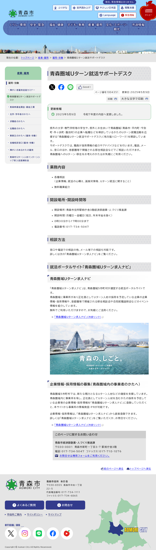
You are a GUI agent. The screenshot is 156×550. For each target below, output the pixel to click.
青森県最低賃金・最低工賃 (22, 107)
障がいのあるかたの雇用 (22, 150)
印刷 (110, 99)
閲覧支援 (129, 8)
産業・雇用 (95, 24)
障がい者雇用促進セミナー (22, 90)
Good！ (87, 87)
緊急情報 (129, 15)
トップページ (27, 58)
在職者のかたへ (17, 129)
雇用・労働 (58, 58)
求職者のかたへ (17, 121)
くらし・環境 (17, 24)
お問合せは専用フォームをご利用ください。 (85, 456)
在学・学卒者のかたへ (20, 114)
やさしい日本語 (108, 8)
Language (109, 15)
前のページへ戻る (114, 469)
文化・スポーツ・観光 (117, 27)
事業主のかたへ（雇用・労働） (23, 136)
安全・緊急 (37, 24)
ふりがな (62, 8)
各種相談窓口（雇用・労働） (22, 143)
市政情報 (138, 24)
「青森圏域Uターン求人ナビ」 (79, 317)
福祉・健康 (57, 24)
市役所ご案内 (14, 514)
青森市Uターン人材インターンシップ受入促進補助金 (25, 158)
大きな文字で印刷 (132, 98)
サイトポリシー (35, 514)
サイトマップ (55, 514)
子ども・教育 (76, 24)
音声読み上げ (84, 8)
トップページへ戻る (140, 469)
